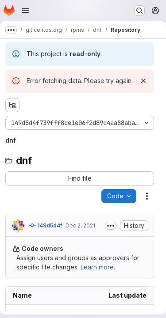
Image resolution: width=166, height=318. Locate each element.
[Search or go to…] (139, 10)
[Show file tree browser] (12, 105)
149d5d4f (45, 225)
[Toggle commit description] (110, 226)
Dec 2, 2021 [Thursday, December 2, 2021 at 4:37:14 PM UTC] (80, 225)
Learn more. (98, 267)
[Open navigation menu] (25, 11)
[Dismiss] (143, 81)
